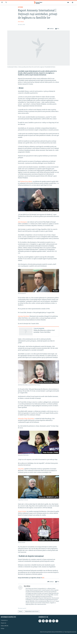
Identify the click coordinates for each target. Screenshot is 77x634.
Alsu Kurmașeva (22, 222)
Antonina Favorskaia (23, 316)
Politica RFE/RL (4, 625)
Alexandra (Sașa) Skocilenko (26, 418)
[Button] (50, 29)
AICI (43, 577)
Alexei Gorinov (22, 511)
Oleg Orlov (21, 468)
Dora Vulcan (21, 21)
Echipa (2, 628)
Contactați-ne (4, 620)
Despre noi (3, 623)
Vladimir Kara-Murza (26, 181)
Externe (20, 7)
